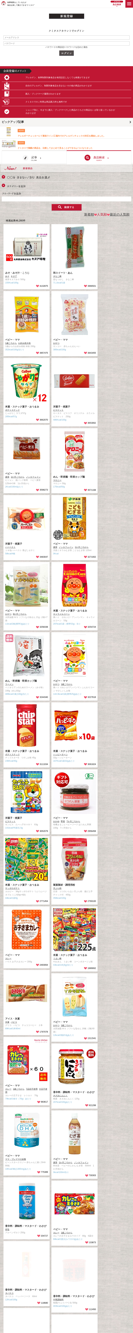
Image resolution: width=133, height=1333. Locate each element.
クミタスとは (8, 1282)
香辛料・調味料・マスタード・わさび (73, 1092)
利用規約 (6, 1291)
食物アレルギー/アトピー (13, 1304)
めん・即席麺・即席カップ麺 (69, 476)
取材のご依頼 (72, 1282)
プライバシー (8, 1295)
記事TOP (6, 1274)
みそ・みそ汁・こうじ (17, 272)
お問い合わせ (8, 1287)
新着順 (89, 214)
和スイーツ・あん (63, 272)
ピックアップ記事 (13, 121)
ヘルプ (5, 1299)
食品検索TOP (8, 1278)
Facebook (71, 1287)
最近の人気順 (118, 214)
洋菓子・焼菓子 (61, 406)
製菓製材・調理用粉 (64, 884)
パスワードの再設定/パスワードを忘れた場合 (66, 47)
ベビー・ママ (12, 339)
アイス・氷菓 (12, 1018)
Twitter (69, 1291)
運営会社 (70, 1274)
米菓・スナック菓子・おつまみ (22, 406)
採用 (68, 1278)
